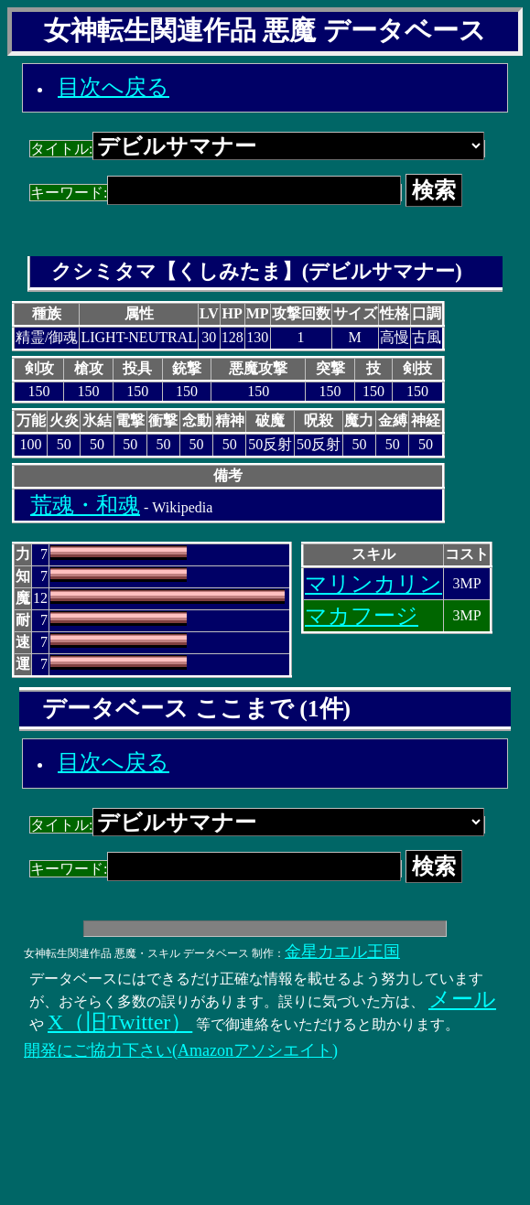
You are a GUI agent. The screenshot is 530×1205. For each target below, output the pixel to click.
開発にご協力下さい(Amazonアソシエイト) (181, 1050)
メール (462, 999)
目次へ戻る (113, 87)
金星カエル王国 (342, 951)
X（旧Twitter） (120, 1022)
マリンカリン (373, 584)
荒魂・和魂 (85, 505)
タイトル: (257, 148)
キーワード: (215, 192)
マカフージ (361, 616)
